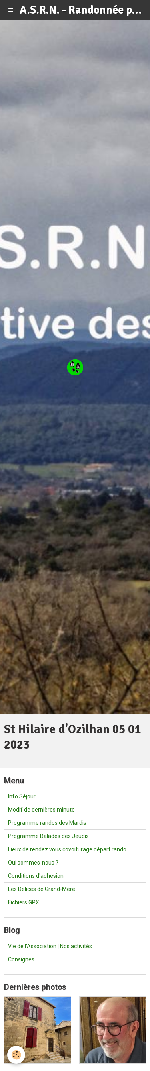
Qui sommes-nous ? (33, 862)
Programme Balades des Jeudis (48, 836)
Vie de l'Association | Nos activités (50, 946)
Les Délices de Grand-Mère (41, 889)
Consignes (21, 959)
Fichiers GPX (23, 902)
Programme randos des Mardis (47, 823)
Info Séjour (22, 796)
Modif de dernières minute (41, 809)
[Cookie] (16, 1055)
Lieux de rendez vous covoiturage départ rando (67, 849)
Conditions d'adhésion (36, 876)
